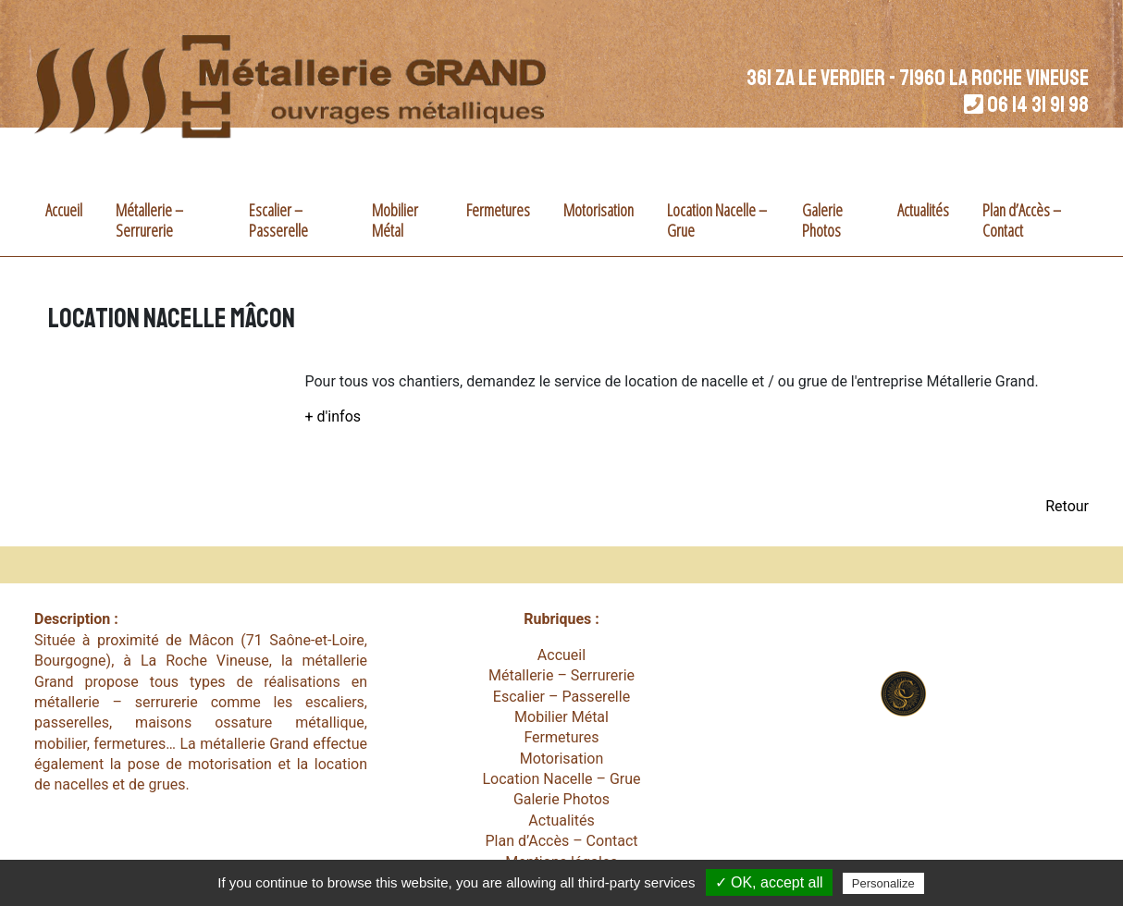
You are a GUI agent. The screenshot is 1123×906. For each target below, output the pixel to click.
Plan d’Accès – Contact (1021, 220)
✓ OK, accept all (769, 882)
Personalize (883, 883)
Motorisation (598, 210)
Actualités (923, 210)
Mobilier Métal (395, 220)
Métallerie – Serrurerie (149, 220)
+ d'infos (333, 416)
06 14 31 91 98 (1038, 104)
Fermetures (498, 210)
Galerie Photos (822, 220)
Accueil (63, 210)
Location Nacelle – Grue (717, 220)
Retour (1067, 506)
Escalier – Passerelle (278, 220)
